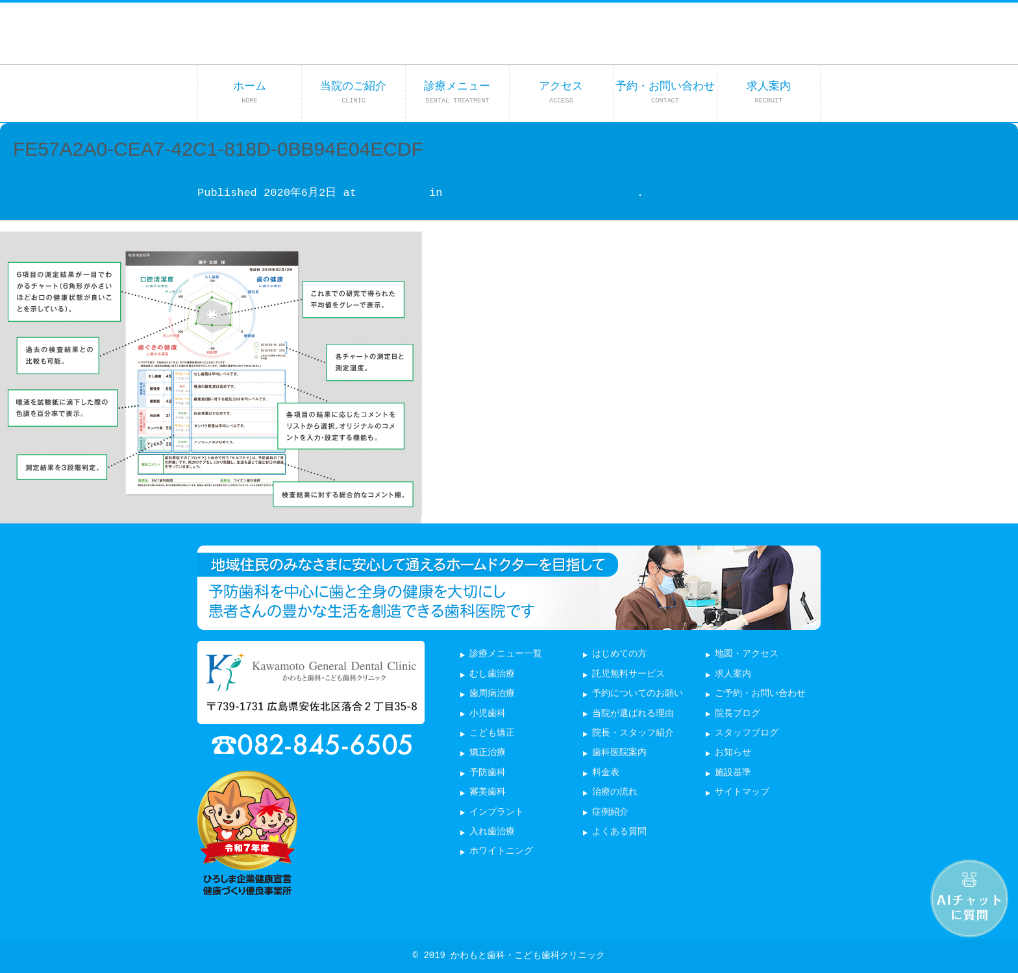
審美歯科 (487, 792)
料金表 (605, 773)
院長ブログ (737, 714)
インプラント (496, 812)
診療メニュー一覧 (505, 654)
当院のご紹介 (353, 92)
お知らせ (733, 753)
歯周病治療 (492, 694)
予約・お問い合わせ (665, 92)
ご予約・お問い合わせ (760, 694)
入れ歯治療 (492, 832)
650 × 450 (393, 193)
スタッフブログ (746, 733)
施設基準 (733, 773)
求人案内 (769, 92)
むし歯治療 (492, 674)
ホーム (249, 92)
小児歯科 (487, 714)
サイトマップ (742, 792)
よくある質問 (619, 832)
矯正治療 (487, 753)
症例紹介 (610, 812)
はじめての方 (619, 654)
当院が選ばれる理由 (633, 714)
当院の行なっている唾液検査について (543, 193)
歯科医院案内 (619, 753)
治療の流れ (615, 792)
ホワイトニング (501, 851)
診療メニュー (457, 92)
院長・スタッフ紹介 (633, 733)
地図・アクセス (746, 654)
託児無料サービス (628, 674)
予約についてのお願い (637, 694)
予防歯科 (487, 773)
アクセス (561, 92)
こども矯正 (492, 733)
